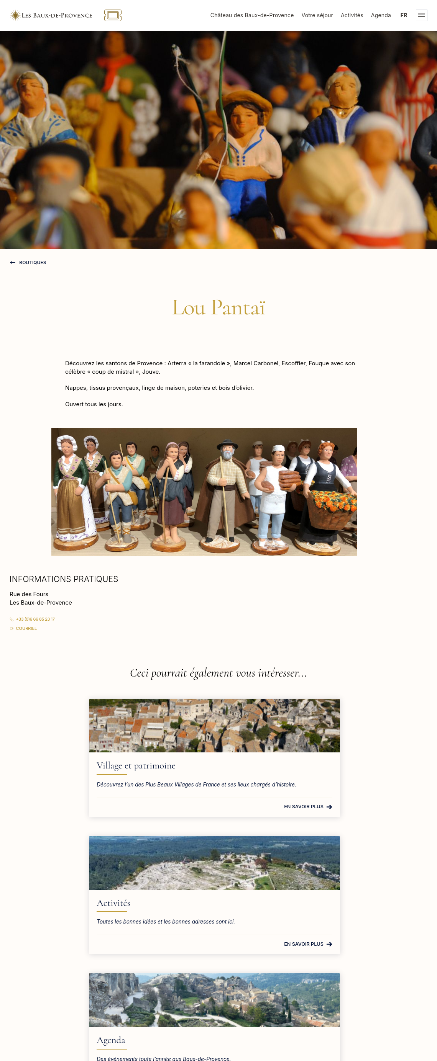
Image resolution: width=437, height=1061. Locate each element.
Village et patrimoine (62, 765)
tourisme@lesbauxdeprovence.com (59, 945)
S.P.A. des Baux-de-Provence (371, 973)
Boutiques (32, 262)
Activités (352, 15)
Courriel (26, 628)
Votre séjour (317, 15)
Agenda (381, 15)
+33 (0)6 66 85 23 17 (35, 619)
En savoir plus (103, 814)
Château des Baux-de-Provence (252, 15)
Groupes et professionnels (366, 947)
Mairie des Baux (352, 922)
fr (404, 15)
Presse (340, 935)
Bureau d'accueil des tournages (374, 960)
